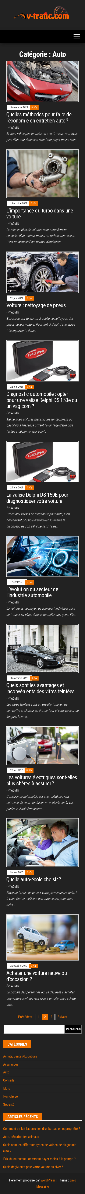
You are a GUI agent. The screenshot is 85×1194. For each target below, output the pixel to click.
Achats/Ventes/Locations (20, 1056)
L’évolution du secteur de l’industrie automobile (32, 592)
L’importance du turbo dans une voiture (39, 213)
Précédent (25, 1017)
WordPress (48, 1180)
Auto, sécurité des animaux (21, 1137)
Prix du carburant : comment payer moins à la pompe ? (39, 1159)
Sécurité (8, 1105)
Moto (6, 1088)
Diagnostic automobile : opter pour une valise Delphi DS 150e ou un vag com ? (41, 400)
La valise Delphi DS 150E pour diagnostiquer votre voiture (37, 498)
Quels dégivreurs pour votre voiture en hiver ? (33, 1167)
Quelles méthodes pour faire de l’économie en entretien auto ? (38, 117)
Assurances (10, 1064)
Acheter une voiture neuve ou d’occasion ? (36, 976)
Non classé (10, 1096)
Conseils (8, 1080)
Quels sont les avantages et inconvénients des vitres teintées (40, 688)
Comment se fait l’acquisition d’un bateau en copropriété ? (41, 1129)
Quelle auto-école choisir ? (33, 879)
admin (15, 127)
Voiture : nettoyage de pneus (36, 305)
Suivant (62, 1017)
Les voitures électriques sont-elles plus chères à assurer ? (41, 780)
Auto (6, 1072)
